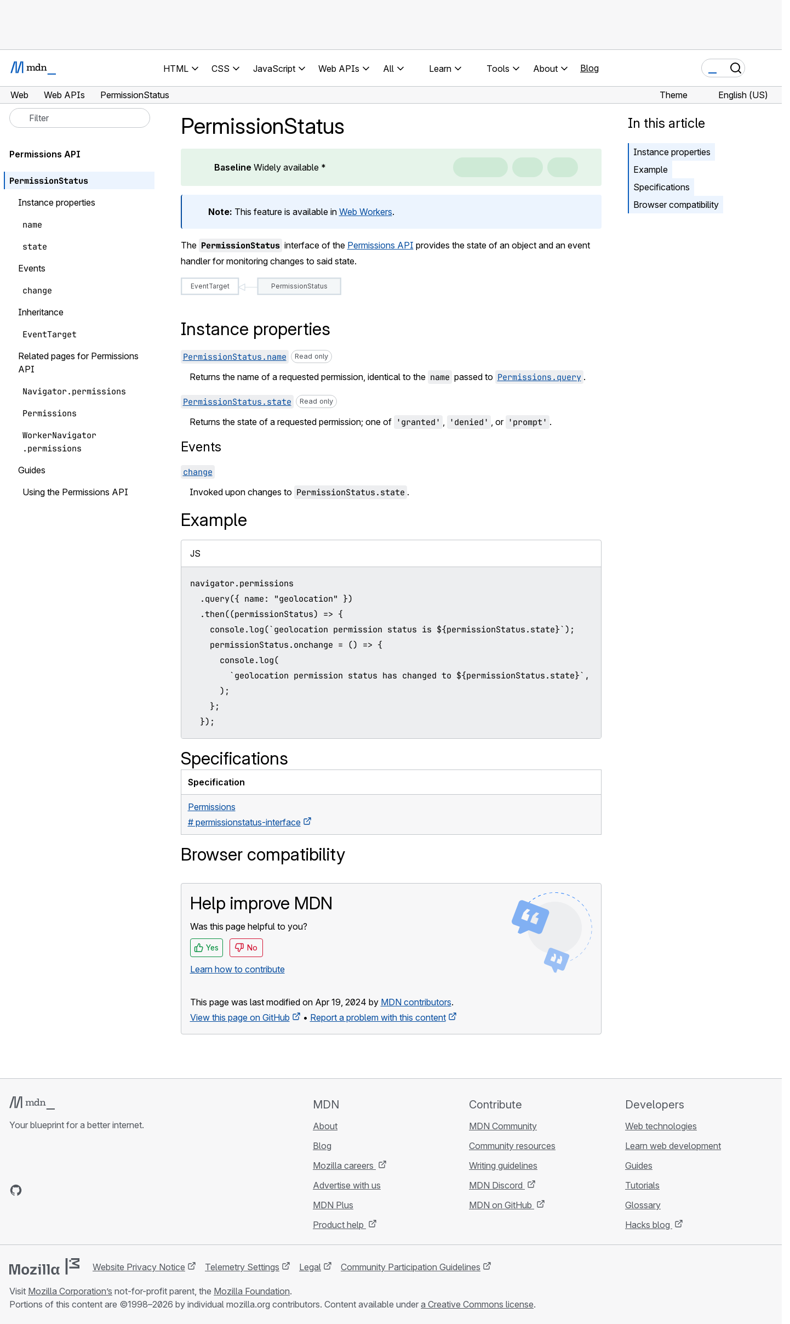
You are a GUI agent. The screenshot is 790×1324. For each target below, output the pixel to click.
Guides (638, 1165)
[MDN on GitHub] (15, 1190)
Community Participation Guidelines (410, 1266)
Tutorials (642, 1185)
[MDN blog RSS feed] (94, 1190)
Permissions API (380, 245)
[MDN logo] (32, 1103)
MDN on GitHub (501, 1204)
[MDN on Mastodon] (75, 1190)
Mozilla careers (344, 1165)
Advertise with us (347, 1185)
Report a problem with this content (378, 1017)
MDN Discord (497, 1185)
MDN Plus (333, 1204)
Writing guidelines (503, 1165)
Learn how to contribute (237, 969)
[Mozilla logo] (44, 1266)
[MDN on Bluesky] (35, 1190)
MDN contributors (416, 1002)
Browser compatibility (676, 204)
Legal (310, 1266)
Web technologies (661, 1126)
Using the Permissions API (75, 491)
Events (201, 447)
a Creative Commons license (477, 1304)
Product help (339, 1224)
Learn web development (673, 1145)
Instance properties (672, 151)
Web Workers (365, 211)
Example (650, 169)
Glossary (643, 1204)
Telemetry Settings (242, 1266)
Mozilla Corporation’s (70, 1291)
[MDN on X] (55, 1190)
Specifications (661, 187)
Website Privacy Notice (139, 1266)
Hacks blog (648, 1224)
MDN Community (503, 1126)
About (325, 1126)
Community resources (512, 1145)
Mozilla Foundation (252, 1291)
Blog (589, 68)
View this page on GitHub (240, 1017)
